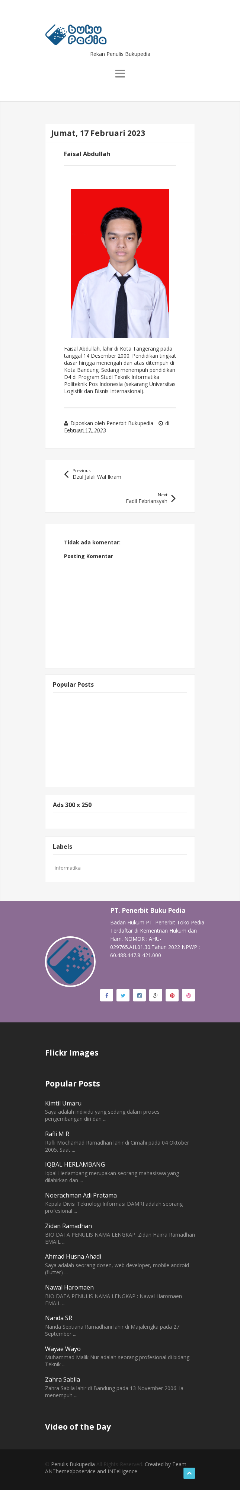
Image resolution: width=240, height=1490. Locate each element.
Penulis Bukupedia (73, 1464)
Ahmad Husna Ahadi (73, 1256)
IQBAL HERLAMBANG (75, 1164)
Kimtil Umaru (63, 1103)
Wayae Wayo (63, 1349)
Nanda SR (58, 1318)
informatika (68, 867)
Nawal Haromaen (69, 1287)
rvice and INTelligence (110, 1471)
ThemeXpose (68, 1471)
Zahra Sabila (62, 1379)
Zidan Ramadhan (68, 1226)
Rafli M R (57, 1134)
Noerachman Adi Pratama (81, 1195)
